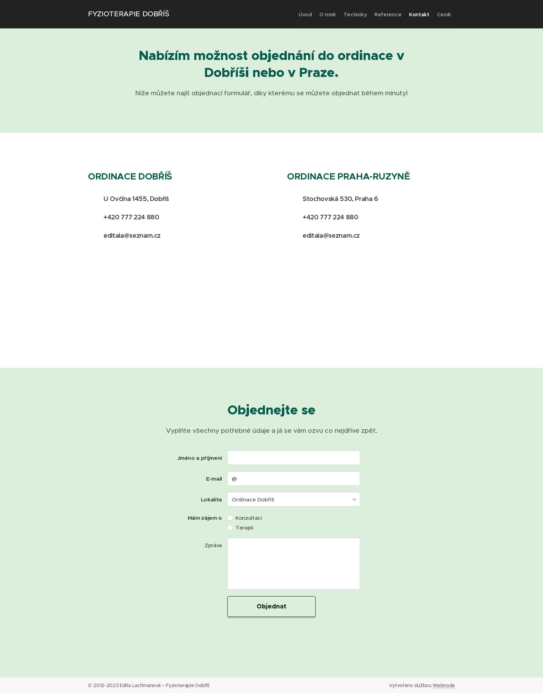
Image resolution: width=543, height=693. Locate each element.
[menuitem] (274, 14)
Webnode (444, 685)
